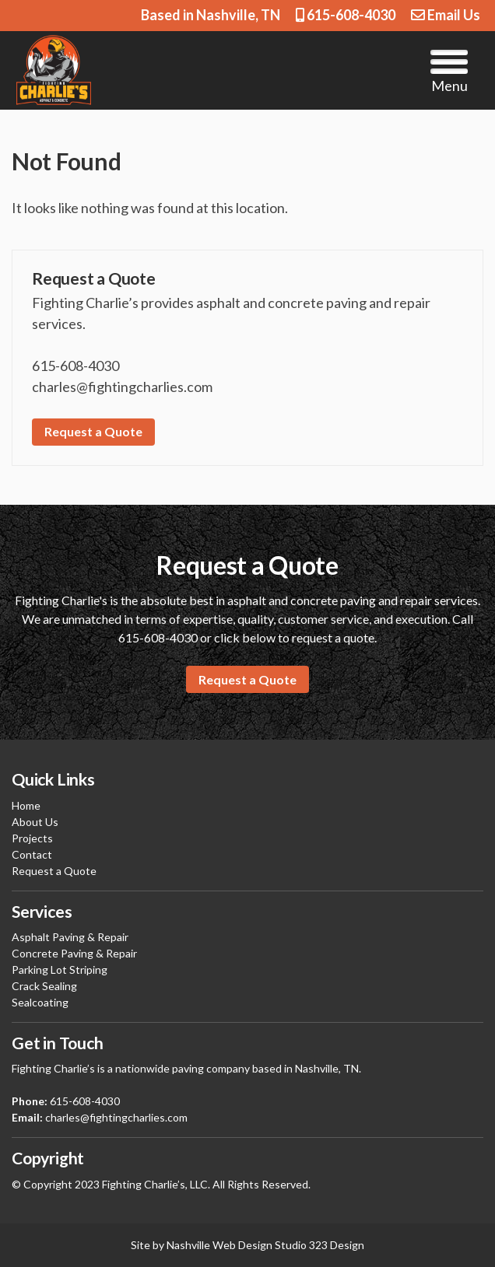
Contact (32, 854)
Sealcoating (40, 1002)
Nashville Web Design (219, 1244)
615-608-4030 (345, 14)
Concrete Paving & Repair (74, 953)
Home (26, 805)
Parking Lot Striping (59, 969)
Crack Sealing (44, 985)
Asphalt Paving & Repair (70, 936)
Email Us (445, 14)
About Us (35, 821)
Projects (32, 838)
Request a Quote (93, 431)
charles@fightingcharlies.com (116, 1117)
